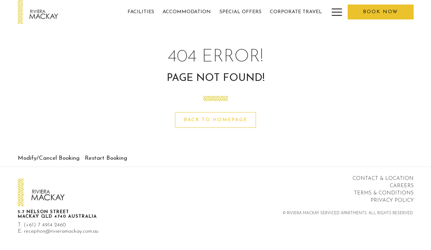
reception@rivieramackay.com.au (61, 231)
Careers (402, 186)
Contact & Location (383, 178)
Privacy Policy (392, 200)
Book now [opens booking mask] (380, 12)
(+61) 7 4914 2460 (45, 225)
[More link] (334, 12)
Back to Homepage (215, 120)
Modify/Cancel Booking (49, 158)
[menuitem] (141, 12)
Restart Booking (106, 158)
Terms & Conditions (384, 193)
